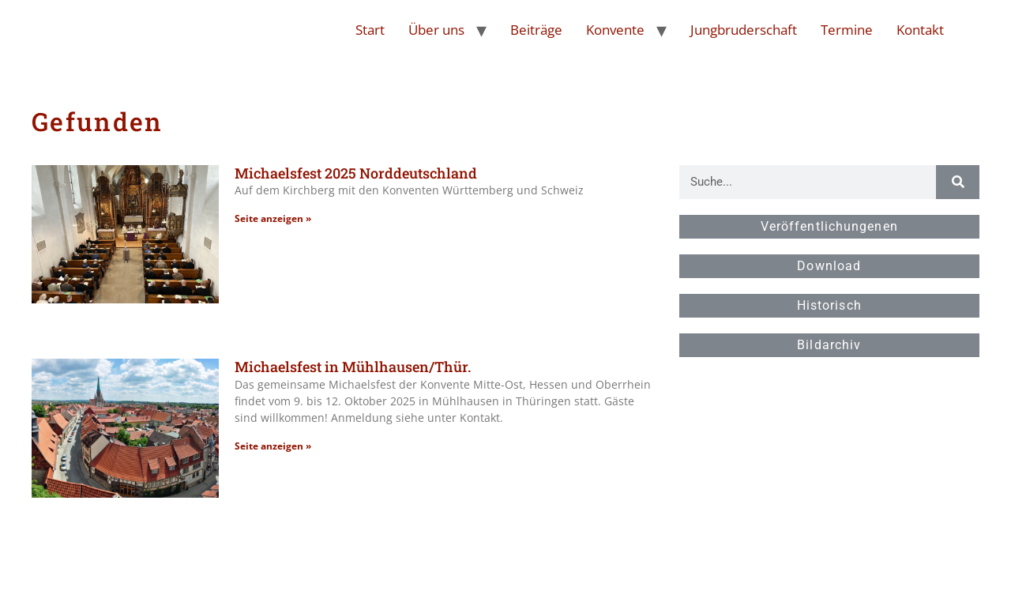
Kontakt (920, 30)
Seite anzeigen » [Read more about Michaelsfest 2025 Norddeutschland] (273, 218)
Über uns (436, 30)
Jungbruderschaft (743, 30)
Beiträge (536, 30)
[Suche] (957, 182)
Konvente (615, 30)
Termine (847, 30)
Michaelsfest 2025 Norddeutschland (356, 173)
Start (370, 30)
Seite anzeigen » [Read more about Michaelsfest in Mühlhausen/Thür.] (273, 446)
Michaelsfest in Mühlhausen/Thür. (353, 366)
